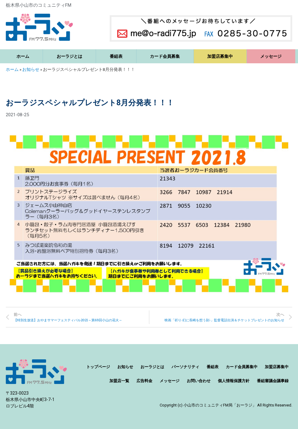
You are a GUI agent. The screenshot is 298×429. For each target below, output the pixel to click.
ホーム (22, 56)
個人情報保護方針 (234, 380)
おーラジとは (69, 56)
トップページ (98, 366)
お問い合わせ (199, 380)
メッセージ (271, 56)
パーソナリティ (185, 366)
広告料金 (144, 380)
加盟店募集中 (220, 56)
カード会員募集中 (241, 366)
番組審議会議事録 (273, 380)
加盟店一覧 (119, 380)
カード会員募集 (165, 56)
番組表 (116, 56)
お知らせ (30, 69)
